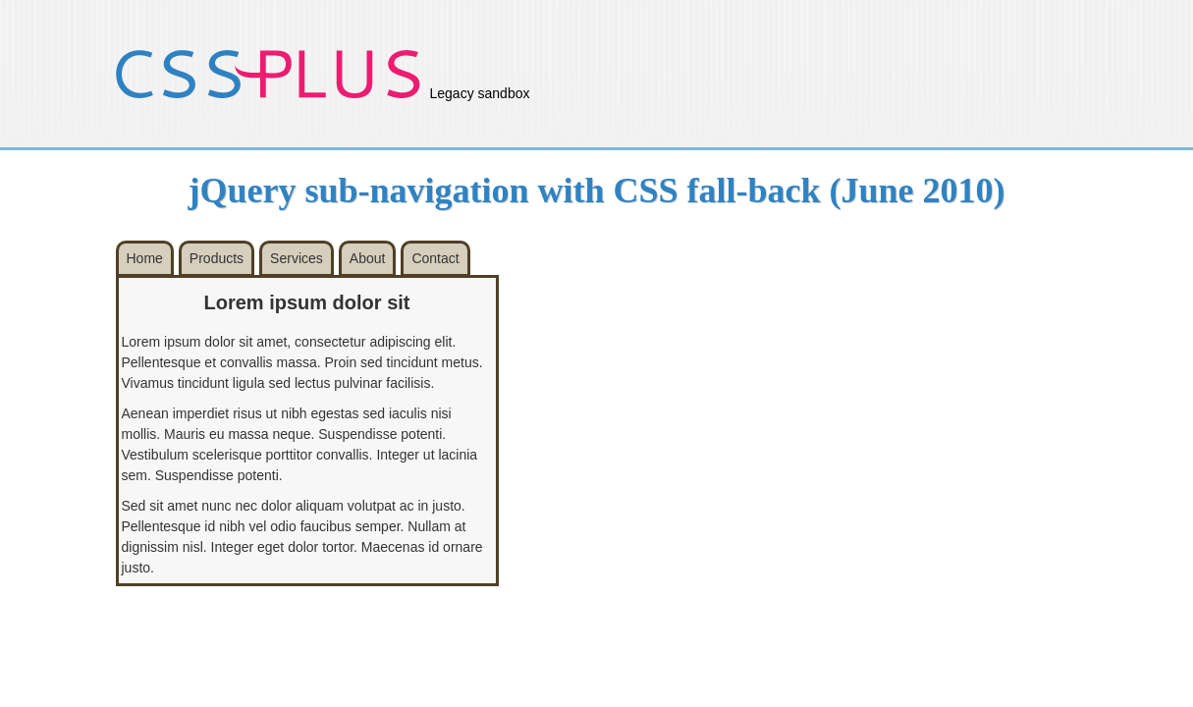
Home (145, 258)
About (368, 258)
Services (296, 258)
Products (217, 258)
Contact (435, 258)
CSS (268, 73)
